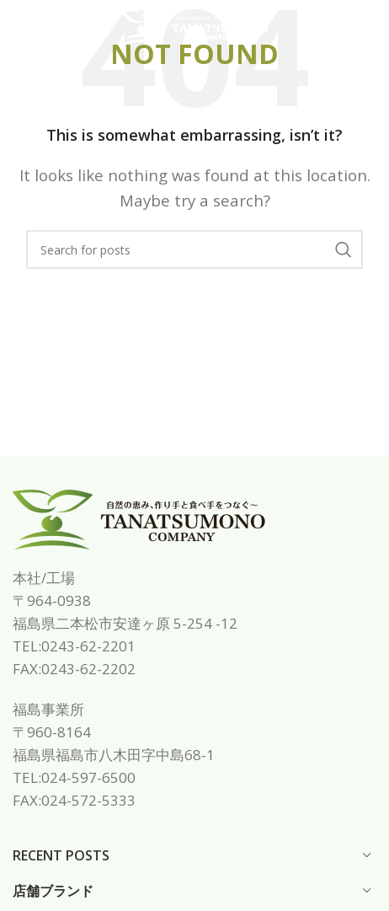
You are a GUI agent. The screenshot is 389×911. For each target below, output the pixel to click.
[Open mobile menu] (40, 28)
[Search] (194, 249)
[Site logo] (194, 25)
